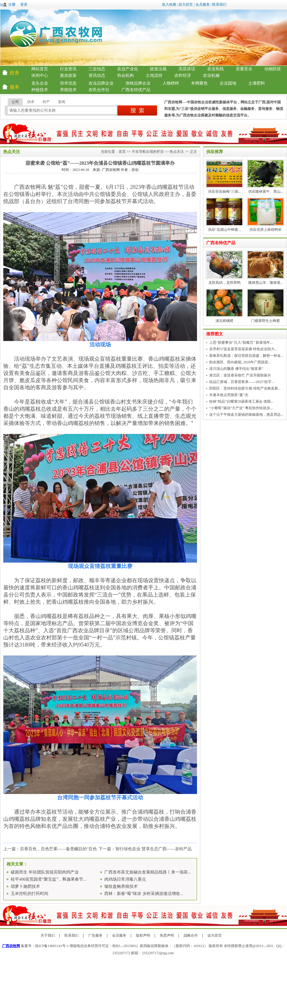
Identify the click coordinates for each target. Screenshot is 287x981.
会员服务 (203, 4)
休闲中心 (39, 75)
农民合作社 (99, 90)
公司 (15, 102)
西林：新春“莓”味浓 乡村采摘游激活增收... (143, 893)
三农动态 (97, 69)
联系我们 (219, 4)
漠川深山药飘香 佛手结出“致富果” (236, 369)
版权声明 (143, 935)
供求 (30, 102)
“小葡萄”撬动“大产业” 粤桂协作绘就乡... (241, 408)
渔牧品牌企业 (138, 83)
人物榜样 (170, 83)
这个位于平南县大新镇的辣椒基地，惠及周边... (246, 414)
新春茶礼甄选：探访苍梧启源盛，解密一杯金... (246, 356)
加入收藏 (169, 4)
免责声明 (167, 935)
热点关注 (177, 152)
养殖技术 (68, 90)
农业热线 (215, 69)
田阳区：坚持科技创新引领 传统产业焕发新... (245, 388)
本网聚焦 (199, 83)
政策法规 (158, 69)
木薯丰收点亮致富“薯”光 (228, 395)
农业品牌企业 (101, 83)
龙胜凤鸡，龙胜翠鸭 (224, 283)
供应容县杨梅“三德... (224, 191)
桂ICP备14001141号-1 (52, 946)
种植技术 (39, 90)
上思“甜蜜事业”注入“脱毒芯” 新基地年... (241, 342)
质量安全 (244, 69)
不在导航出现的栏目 (148, 152)
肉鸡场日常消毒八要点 (125, 879)
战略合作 (191, 935)
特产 (46, 102)
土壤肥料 (256, 83)
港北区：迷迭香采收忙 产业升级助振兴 (240, 375)
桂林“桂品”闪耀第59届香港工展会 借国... (241, 401)
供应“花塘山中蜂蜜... (224, 230)
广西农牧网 (11, 946)
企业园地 (228, 83)
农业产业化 (127, 69)
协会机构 (125, 75)
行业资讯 (68, 69)
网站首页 (39, 69)
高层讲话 (187, 69)
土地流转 (154, 75)
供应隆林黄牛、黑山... (265, 191)
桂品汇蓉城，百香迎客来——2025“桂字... (241, 382)
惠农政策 (68, 75)
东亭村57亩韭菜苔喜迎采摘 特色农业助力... (243, 349)
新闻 (61, 102)
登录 (23, 4)
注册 (11, 4)
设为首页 (186, 4)
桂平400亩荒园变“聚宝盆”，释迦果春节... (48, 879)
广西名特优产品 (136, 90)
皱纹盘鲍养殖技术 (121, 886)
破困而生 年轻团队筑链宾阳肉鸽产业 (45, 872)
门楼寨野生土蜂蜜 (265, 321)
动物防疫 (272, 69)
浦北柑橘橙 (224, 321)
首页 (122, 152)
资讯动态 (97, 75)
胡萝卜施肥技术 (25, 886)
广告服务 (95, 935)
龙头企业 (39, 83)
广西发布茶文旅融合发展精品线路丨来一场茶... (147, 872)
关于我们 (48, 935)
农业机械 (211, 75)
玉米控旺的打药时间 (29, 893)
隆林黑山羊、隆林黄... (265, 283)
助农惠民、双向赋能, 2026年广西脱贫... (240, 362)
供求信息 (68, 83)
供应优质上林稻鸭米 (265, 230)
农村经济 (182, 75)
